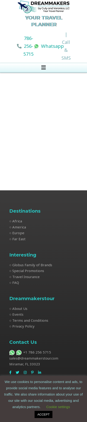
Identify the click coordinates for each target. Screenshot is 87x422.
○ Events (16, 314)
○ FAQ (14, 282)
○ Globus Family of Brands (30, 265)
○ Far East (17, 239)
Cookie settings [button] (58, 407)
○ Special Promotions (26, 270)
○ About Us (18, 308)
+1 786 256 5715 (30, 352)
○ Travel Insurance (24, 276)
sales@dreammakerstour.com (33, 358)
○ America (17, 227)
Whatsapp (48, 46)
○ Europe (16, 232)
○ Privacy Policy (22, 326)
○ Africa (15, 221)
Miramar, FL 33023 (24, 364)
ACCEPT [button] (43, 414)
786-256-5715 (28, 46)
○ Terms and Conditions (28, 320)
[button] (43, 67)
